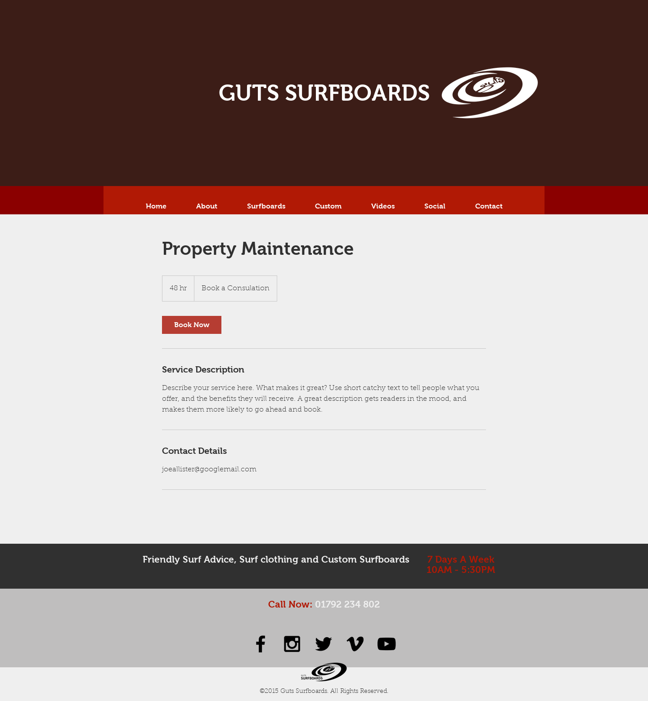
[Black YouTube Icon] (386, 644)
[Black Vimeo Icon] (355, 644)
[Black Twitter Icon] (323, 644)
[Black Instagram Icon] (292, 644)
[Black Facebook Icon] (260, 644)
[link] (191, 325)
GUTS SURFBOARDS (324, 92)
